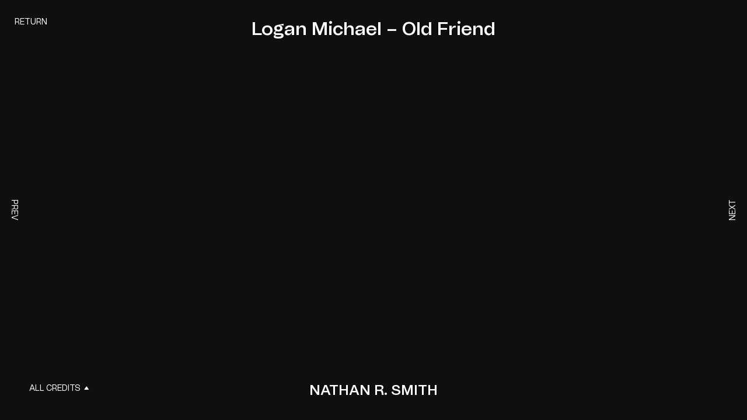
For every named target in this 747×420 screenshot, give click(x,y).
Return (31, 22)
